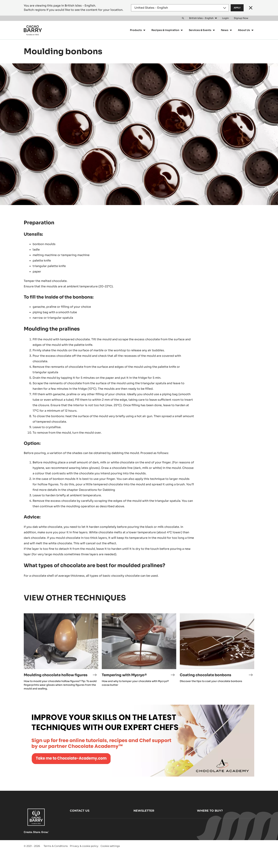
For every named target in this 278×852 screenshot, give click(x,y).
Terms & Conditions (56, 846)
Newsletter (144, 810)
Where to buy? (210, 810)
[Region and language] (180, 7)
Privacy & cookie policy (84, 846)
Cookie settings (110, 846)
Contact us (79, 810)
